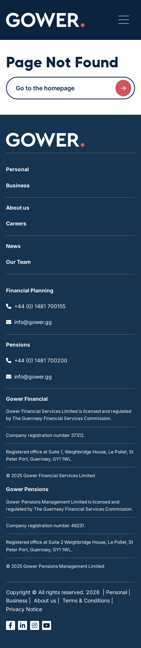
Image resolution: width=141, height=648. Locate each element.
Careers (16, 223)
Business (18, 185)
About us (17, 207)
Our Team (18, 262)
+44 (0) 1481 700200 (36, 360)
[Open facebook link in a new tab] (10, 625)
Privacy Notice (24, 609)
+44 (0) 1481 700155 (35, 306)
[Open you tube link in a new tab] (46, 625)
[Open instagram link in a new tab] (34, 625)
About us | (46, 600)
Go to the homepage (73, 88)
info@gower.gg (29, 322)
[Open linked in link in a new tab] (22, 625)
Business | (18, 600)
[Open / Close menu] (123, 20)
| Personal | (116, 592)
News (13, 246)
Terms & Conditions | (87, 600)
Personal (17, 169)
